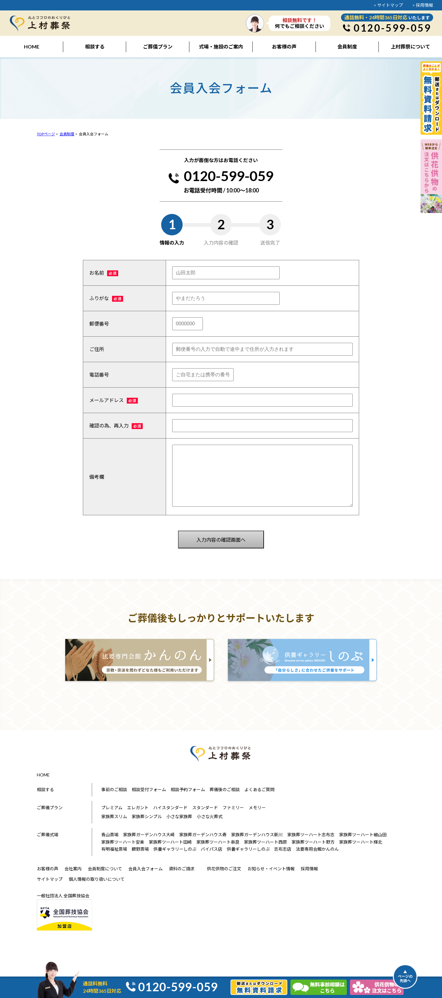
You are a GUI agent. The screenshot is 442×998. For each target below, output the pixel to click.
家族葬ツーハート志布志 (311, 834)
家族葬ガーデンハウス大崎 (149, 834)
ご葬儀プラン (50, 807)
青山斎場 (109, 834)
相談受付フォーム (149, 789)
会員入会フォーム (145, 868)
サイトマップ (50, 879)
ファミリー (233, 807)
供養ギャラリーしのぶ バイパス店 (187, 849)
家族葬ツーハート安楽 (122, 842)
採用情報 (309, 868)
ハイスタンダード (170, 807)
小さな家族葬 (179, 816)
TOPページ (46, 134)
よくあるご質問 (259, 789)
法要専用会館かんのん (317, 849)
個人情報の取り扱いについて (97, 879)
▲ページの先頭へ (405, 976)
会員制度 (67, 134)
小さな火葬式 (210, 816)
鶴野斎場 (140, 849)
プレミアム (111, 807)
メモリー (257, 807)
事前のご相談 (114, 789)
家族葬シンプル (147, 816)
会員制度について (105, 868)
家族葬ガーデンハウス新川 (257, 834)
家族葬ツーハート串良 (217, 842)
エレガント (138, 807)
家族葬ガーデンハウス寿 (203, 834)
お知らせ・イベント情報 (271, 868)
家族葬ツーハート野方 (313, 842)
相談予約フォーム (188, 789)
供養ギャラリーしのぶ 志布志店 (259, 849)
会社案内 (73, 868)
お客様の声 (47, 868)
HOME (43, 774)
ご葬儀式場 (47, 834)
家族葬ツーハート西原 (265, 842)
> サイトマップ (388, 5)
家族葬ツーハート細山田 (362, 834)
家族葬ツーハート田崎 (170, 842)
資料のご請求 (182, 868)
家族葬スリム (114, 816)
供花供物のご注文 (224, 868)
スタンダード (205, 807)
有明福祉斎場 (114, 849)
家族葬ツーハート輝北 (360, 842)
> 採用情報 (422, 5)
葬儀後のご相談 (225, 789)
